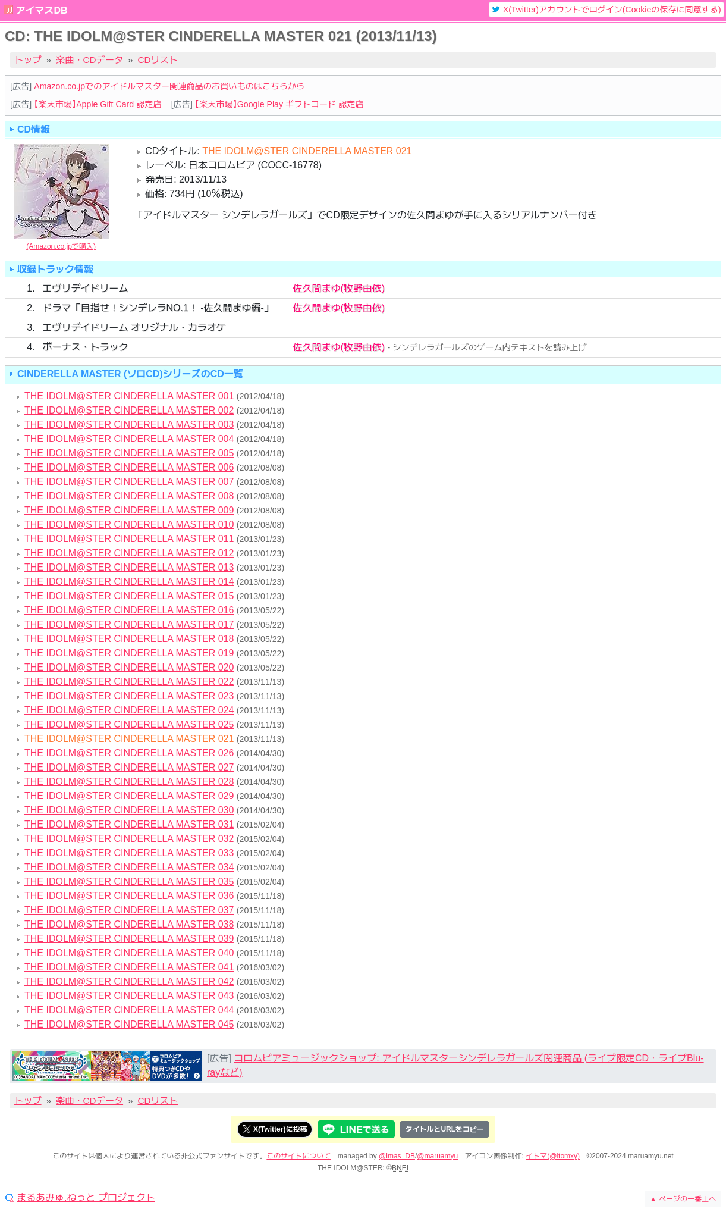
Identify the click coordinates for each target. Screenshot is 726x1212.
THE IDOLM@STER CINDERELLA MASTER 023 (129, 696)
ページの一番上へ (683, 1199)
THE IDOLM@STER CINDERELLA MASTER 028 (129, 781)
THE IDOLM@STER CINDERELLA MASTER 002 (129, 410)
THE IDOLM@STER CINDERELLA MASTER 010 (129, 524)
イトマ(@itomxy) (553, 1156)
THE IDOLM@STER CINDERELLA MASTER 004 (129, 439)
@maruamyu (437, 1156)
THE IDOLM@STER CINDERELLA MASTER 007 (129, 482)
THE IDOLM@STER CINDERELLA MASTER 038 (129, 924)
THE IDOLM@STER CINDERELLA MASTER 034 (129, 867)
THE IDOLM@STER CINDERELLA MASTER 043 (129, 996)
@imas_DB (397, 1156)
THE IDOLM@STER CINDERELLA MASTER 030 (129, 810)
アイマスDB (41, 10)
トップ (28, 60)
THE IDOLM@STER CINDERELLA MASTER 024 (129, 710)
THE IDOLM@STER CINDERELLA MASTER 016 (129, 610)
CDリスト (158, 60)
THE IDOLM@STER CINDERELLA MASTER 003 (129, 424)
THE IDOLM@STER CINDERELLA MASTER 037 (129, 910)
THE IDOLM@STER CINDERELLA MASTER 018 (129, 639)
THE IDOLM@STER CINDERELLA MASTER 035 (129, 881)
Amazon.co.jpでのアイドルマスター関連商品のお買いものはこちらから (169, 86)
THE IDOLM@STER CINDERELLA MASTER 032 (129, 839)
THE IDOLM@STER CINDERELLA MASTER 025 (129, 724)
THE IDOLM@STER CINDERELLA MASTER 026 (129, 753)
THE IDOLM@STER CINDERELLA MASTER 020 (129, 667)
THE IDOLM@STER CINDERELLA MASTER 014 (129, 582)
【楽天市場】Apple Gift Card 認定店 (97, 104)
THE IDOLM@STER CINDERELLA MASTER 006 (129, 467)
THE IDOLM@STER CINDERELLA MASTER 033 (129, 853)
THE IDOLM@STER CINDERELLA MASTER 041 (129, 967)
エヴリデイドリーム (85, 288)
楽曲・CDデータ (89, 60)
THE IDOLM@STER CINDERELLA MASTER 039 (129, 939)
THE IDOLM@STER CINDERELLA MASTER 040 (129, 953)
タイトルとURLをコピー (444, 1129)
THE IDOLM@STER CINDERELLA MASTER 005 (129, 453)
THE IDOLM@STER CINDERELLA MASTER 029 (129, 796)
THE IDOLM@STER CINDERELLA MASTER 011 (129, 539)
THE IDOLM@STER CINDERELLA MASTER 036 (129, 896)
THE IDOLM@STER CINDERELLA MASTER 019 (129, 653)
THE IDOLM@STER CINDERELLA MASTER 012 (129, 553)
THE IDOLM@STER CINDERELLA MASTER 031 (129, 824)
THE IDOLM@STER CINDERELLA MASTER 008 (129, 496)
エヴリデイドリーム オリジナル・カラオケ (133, 327)
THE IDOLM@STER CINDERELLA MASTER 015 (129, 596)
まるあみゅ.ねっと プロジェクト (86, 1197)
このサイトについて (298, 1156)
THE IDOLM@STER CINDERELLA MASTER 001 (129, 396)
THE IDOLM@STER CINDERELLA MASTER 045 (129, 1024)
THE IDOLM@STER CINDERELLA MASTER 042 (129, 981)
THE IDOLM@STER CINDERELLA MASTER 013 (129, 567)
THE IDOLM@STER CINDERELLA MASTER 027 (129, 767)
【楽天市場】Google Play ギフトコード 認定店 (279, 104)
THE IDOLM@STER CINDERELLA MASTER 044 (129, 1010)
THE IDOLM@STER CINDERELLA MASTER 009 (129, 510)
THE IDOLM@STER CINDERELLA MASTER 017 (129, 624)
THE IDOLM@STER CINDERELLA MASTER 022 (129, 682)
